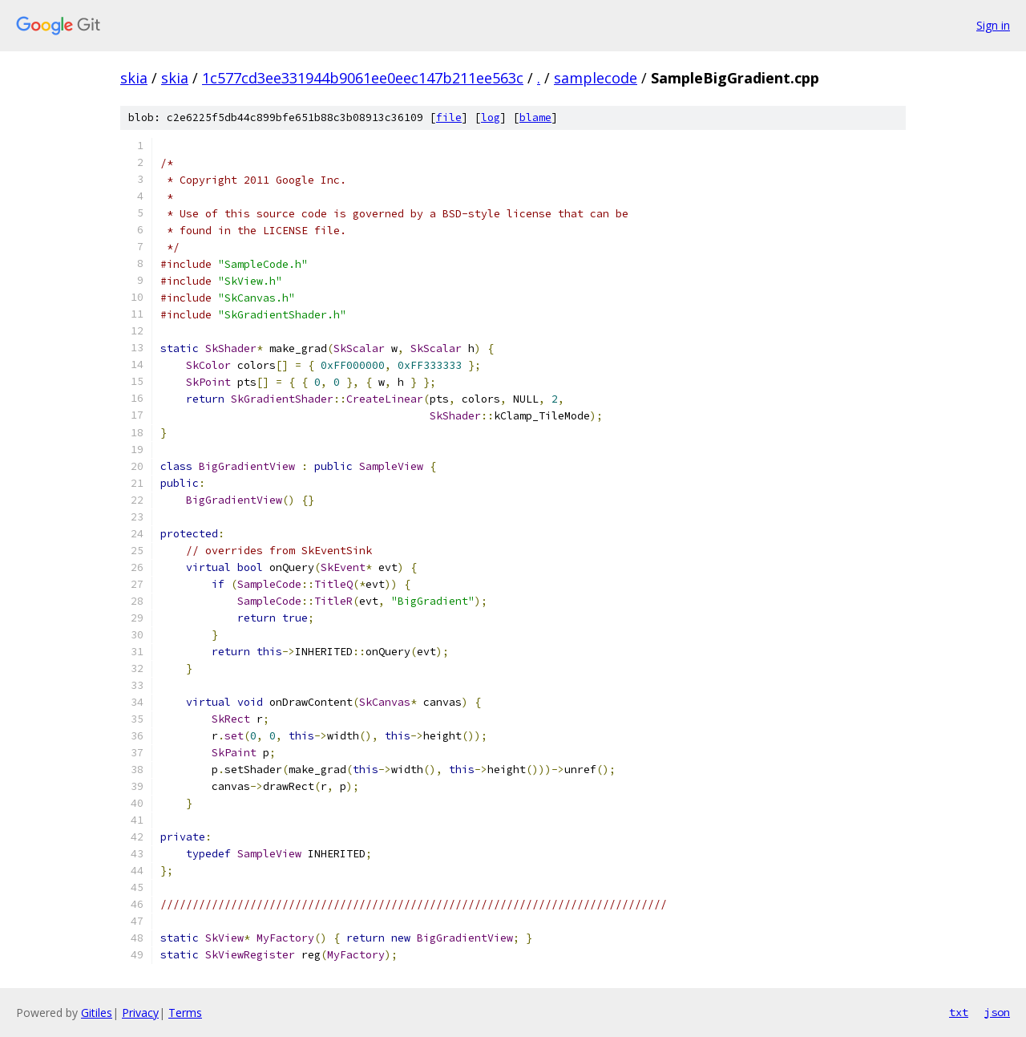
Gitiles (96, 1012)
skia (133, 77)
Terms (185, 1012)
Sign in (993, 25)
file (449, 117)
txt (958, 1012)
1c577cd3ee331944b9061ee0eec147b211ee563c (362, 77)
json (997, 1012)
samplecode (595, 77)
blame (535, 117)
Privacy (140, 1012)
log (490, 117)
